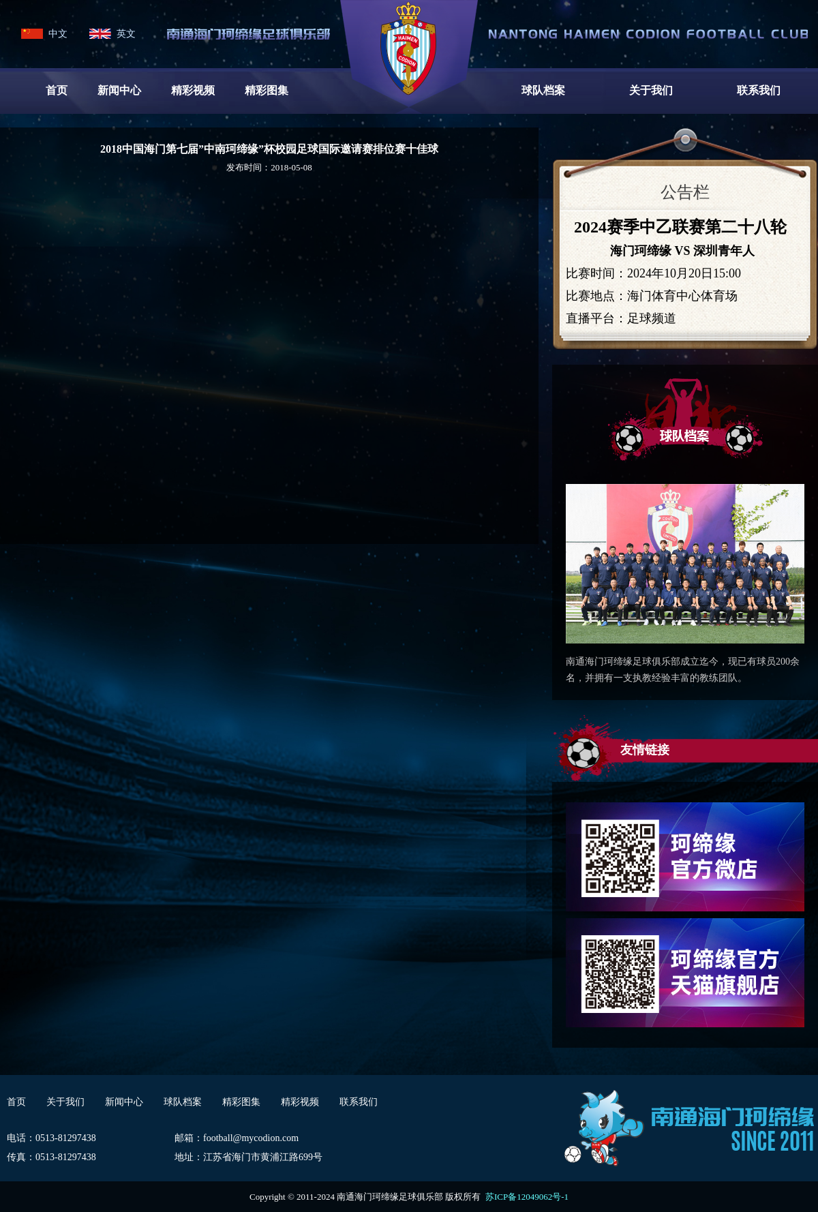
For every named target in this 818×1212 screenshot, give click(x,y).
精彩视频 (193, 90)
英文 (126, 34)
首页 (56, 90)
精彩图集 (266, 90)
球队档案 (543, 90)
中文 (57, 34)
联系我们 (759, 90)
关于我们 (651, 90)
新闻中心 (119, 90)
